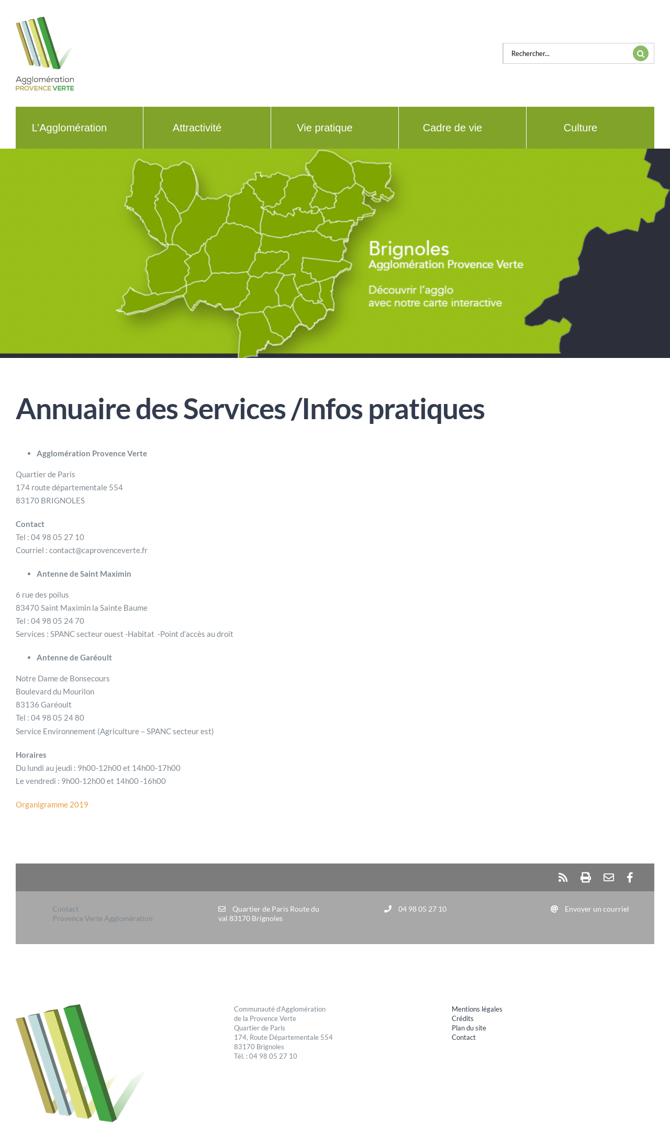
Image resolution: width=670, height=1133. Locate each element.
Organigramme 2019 (52, 804)
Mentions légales (477, 1009)
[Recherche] (641, 53)
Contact (464, 1037)
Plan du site (469, 1028)
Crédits (463, 1018)
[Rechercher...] (565, 53)
